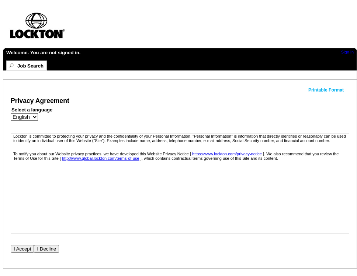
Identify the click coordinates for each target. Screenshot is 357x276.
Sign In (347, 52)
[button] (328, 90)
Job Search (30, 66)
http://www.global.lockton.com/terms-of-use (100, 158)
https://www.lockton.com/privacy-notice (227, 154)
